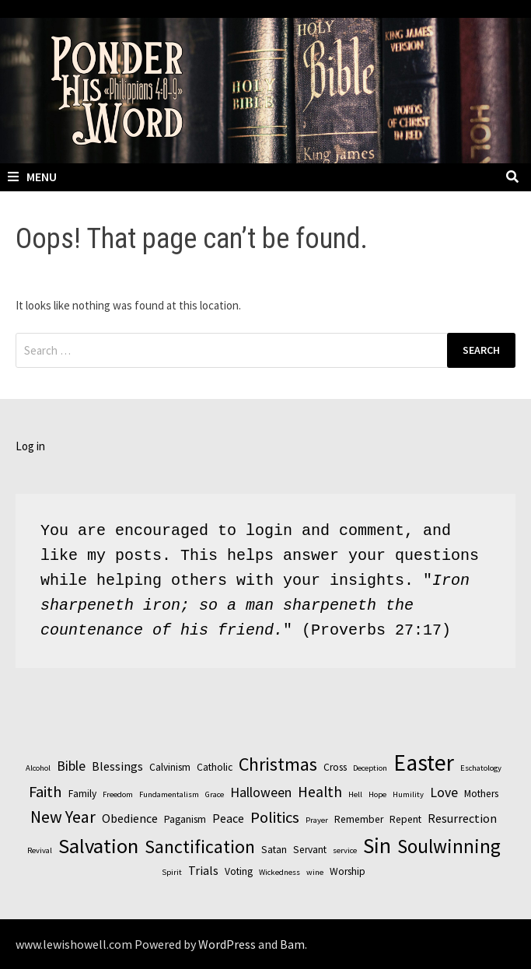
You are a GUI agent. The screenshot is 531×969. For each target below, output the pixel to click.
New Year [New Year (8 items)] (63, 816)
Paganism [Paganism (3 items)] (185, 819)
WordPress (227, 944)
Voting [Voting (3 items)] (239, 871)
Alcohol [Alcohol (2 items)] (38, 768)
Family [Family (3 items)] (82, 793)
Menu (32, 176)
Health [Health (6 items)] (320, 791)
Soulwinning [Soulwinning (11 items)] (449, 846)
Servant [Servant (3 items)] (310, 849)
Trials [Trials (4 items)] (203, 870)
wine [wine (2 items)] (314, 872)
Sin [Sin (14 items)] (377, 845)
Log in (30, 446)
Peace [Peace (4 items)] (228, 818)
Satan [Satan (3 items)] (274, 849)
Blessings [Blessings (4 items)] (117, 766)
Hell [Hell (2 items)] (355, 794)
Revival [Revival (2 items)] (39, 850)
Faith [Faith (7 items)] (45, 792)
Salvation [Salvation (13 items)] (98, 846)
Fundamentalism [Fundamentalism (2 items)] (169, 794)
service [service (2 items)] (345, 850)
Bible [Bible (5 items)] (71, 766)
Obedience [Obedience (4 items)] (130, 818)
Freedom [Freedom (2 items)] (118, 794)
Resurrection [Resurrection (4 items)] (462, 818)
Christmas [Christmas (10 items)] (278, 764)
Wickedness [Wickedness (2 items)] (279, 872)
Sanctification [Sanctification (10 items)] (200, 846)
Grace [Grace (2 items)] (214, 794)
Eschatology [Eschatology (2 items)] (480, 768)
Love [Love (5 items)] (444, 792)
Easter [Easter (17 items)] (423, 762)
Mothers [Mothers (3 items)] (481, 793)
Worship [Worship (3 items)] (347, 871)
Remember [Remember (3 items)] (358, 819)
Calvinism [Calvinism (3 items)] (169, 767)
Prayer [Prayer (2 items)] (317, 820)
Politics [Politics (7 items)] (274, 817)
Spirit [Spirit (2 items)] (172, 872)
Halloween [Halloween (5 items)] (261, 792)
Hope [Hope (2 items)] (377, 794)
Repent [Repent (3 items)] (405, 819)
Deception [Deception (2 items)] (370, 768)
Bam (292, 944)
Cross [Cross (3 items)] (335, 767)
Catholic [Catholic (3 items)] (214, 767)
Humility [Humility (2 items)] (408, 794)
